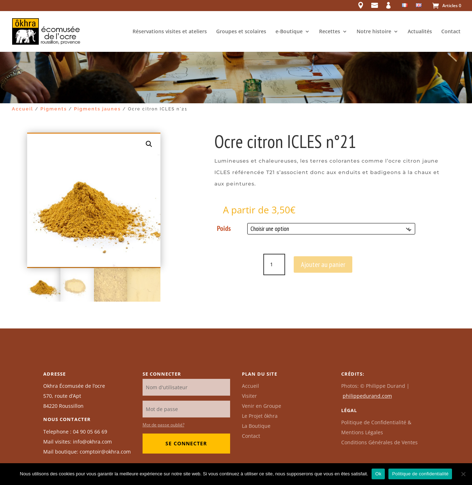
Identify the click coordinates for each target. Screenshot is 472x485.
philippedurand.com (367, 395)
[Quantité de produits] (274, 264)
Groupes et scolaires (241, 32)
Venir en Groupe (261, 405)
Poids (224, 228)
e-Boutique (289, 32)
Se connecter (186, 443)
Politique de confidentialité (420, 473)
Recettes (329, 32)
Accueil (22, 109)
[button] (149, 144)
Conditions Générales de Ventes (379, 442)
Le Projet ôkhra (260, 415)
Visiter (249, 395)
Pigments (53, 109)
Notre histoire (374, 32)
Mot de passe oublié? (163, 425)
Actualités (420, 32)
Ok (378, 473)
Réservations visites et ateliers (170, 32)
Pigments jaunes (97, 109)
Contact (451, 32)
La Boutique (256, 425)
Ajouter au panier (323, 264)
